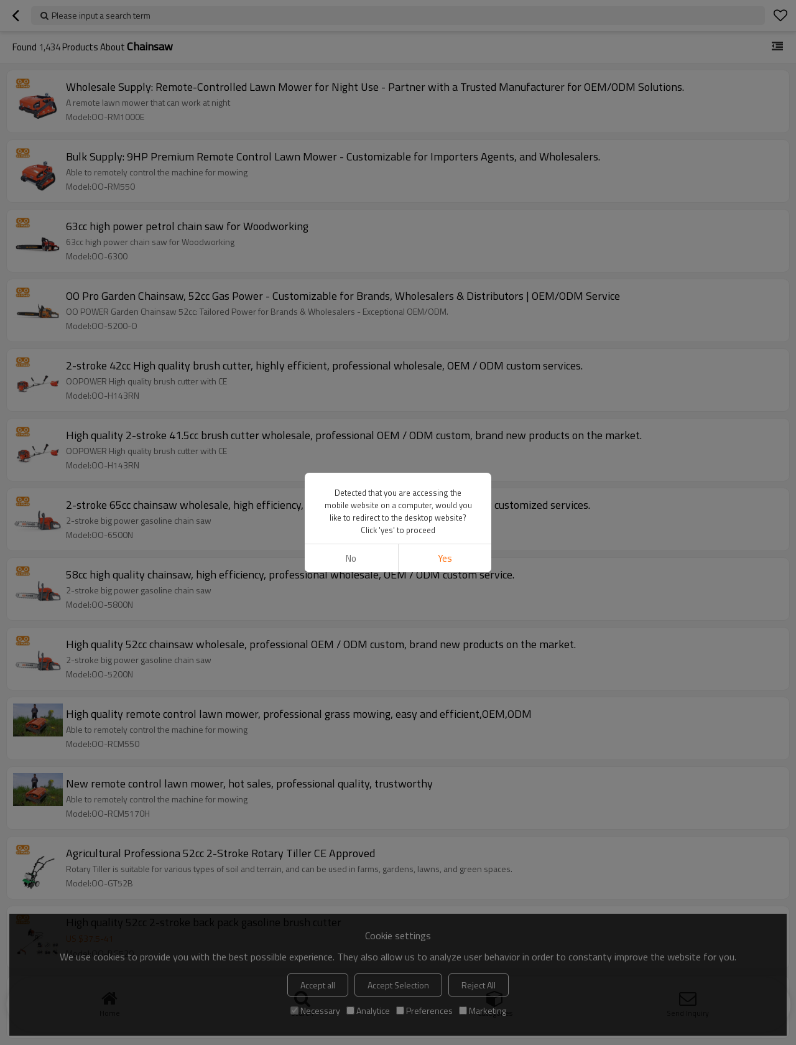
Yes (445, 558)
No (351, 558)
